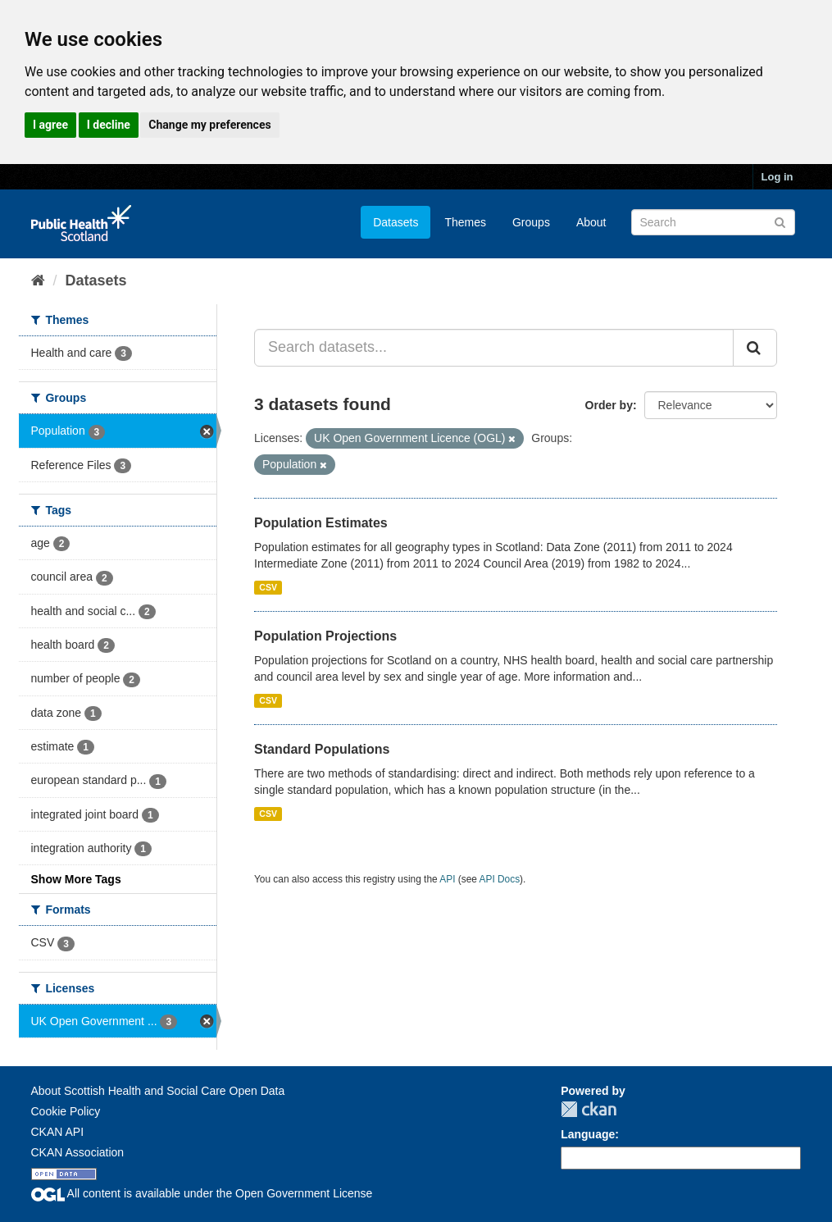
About (591, 222)
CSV (268, 587)
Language (588, 1134)
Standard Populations (321, 749)
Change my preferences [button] (209, 124)
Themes (465, 222)
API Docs (500, 879)
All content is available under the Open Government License (202, 1193)
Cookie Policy (66, 1111)
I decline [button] (108, 124)
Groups (531, 222)
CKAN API (57, 1131)
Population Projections (325, 636)
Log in (777, 177)
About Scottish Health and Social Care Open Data (158, 1090)
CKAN (588, 1109)
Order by (609, 405)
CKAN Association (78, 1152)
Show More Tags (76, 879)
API (447, 879)
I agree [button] (50, 124)
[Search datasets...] (494, 348)
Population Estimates (321, 523)
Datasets (395, 222)
